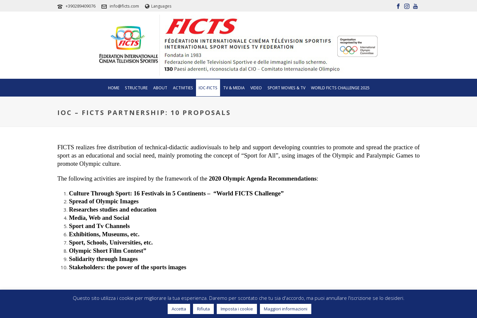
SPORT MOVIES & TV (286, 88)
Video (256, 88)
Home (113, 88)
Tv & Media (234, 88)
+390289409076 (81, 6)
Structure (136, 88)
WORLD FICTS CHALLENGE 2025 (340, 88)
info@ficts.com (124, 6)
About (160, 88)
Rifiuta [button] (203, 309)
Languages (158, 6)
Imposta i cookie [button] (237, 309)
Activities (183, 88)
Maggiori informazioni (285, 309)
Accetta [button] (179, 309)
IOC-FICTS (208, 88)
